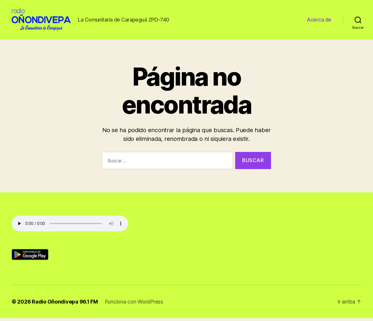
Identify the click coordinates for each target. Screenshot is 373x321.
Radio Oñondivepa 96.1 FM (65, 305)
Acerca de (319, 21)
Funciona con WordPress (134, 305)
